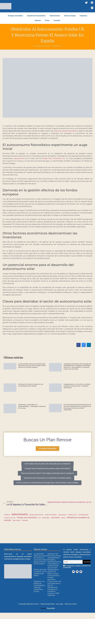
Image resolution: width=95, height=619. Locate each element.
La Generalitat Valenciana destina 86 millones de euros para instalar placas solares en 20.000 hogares (32, 365)
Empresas (83, 16)
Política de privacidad (47, 604)
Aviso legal (59, 604)
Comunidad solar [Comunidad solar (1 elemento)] (83, 514)
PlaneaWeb (51, 608)
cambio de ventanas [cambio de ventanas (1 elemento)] (51, 514)
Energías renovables (15, 16)
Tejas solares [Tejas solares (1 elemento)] (16, 520)
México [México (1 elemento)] (63, 517)
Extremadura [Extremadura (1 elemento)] (46, 517)
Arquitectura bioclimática (36, 16)
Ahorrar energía (70, 16)
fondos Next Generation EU (53, 158)
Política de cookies (71, 604)
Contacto (57, 20)
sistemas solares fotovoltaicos (66, 131)
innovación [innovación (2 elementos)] (55, 517)
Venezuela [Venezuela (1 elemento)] (25, 520)
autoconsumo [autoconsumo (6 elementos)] (19, 514)
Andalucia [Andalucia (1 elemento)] (7, 514)
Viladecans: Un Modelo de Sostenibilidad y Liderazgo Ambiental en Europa (32, 406)
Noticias (38, 20)
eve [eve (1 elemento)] (40, 517)
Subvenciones (55, 16)
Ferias (47, 20)
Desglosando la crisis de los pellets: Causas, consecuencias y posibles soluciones (77, 386)
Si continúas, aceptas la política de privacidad (76, 566)
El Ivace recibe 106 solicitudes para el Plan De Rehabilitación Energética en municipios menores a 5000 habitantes (77, 407)
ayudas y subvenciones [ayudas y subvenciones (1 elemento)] (36, 514)
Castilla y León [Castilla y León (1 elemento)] (72, 514)
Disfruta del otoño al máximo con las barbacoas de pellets (30, 385)
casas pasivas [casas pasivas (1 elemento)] (62, 514)
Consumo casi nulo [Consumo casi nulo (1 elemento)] (10, 517)
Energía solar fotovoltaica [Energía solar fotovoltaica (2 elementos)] (27, 517)
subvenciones (19, 158)
